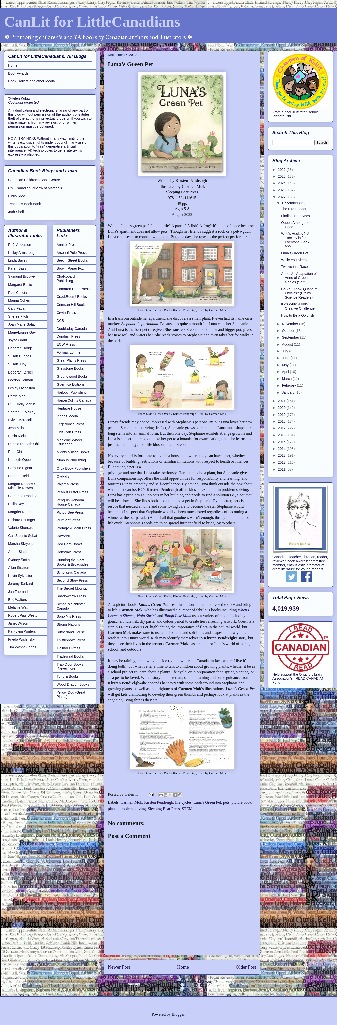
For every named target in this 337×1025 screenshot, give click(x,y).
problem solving (132, 809)
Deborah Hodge (20, 348)
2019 (282, 415)
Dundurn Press (68, 336)
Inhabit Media (67, 416)
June (286, 358)
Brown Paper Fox (70, 268)
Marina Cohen (19, 300)
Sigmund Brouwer (22, 276)
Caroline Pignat (20, 468)
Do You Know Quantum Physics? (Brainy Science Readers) (299, 293)
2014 (282, 449)
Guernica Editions (71, 384)
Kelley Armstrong (21, 253)
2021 (282, 401)
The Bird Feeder (293, 209)
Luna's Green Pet (207, 802)
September (291, 337)
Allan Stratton (18, 568)
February (289, 385)
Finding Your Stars (295, 216)
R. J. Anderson (19, 245)
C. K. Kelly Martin (21, 404)
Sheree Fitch (18, 316)
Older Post (246, 967)
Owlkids (63, 476)
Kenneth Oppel (19, 460)
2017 (282, 428)
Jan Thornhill (18, 592)
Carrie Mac (16, 396)
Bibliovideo (16, 196)
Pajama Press (68, 484)
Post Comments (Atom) (193, 982)
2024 (282, 183)
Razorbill (63, 536)
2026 (282, 170)
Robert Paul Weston (23, 615)
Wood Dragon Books (73, 684)
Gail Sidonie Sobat (22, 536)
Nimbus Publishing (71, 460)
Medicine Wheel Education (69, 442)
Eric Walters (17, 600)
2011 (282, 469)
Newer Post (119, 967)
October (288, 331)
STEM (187, 809)
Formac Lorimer (69, 352)
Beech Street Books (72, 260)
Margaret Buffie (20, 285)
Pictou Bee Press (70, 512)
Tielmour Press (68, 648)
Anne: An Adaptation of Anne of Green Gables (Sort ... (299, 278)
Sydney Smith (19, 560)
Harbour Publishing (72, 392)
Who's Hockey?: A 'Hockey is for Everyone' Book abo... (295, 240)
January (288, 392)
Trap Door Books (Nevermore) (70, 666)
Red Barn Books (69, 544)
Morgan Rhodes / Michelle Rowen (21, 486)
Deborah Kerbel (20, 372)
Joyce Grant (17, 340)
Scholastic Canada (71, 572)
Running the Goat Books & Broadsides (72, 562)
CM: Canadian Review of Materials (35, 188)
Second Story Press (72, 580)
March (287, 379)
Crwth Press (66, 313)
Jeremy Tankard (20, 584)
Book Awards (18, 73)
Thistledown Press (71, 640)
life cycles (183, 802)
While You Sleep (294, 260)
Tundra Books (68, 676)
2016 (282, 435)
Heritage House (69, 408)
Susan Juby (17, 364)
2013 (282, 455)
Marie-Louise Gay (22, 332)
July (285, 351)
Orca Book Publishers (74, 468)
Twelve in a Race (294, 267)
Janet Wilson (18, 623)
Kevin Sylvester (20, 576)
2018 (282, 421)
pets (226, 802)
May (285, 365)
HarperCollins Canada (74, 400)
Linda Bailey (17, 260)
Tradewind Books (70, 656)
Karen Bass (17, 268)
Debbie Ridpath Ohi (23, 444)
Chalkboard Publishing (66, 278)
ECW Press (66, 344)
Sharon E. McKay (21, 412)
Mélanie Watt (18, 607)
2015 (282, 442)
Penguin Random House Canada (70, 502)
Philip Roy (16, 504)
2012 (282, 462)
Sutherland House (71, 632)
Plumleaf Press (68, 520)
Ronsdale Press (69, 552)
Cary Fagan (17, 308)
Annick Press (67, 245)
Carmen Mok (131, 802)
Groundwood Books (72, 376)
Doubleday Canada (72, 329)
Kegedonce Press (71, 424)
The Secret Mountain (73, 588)
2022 (282, 197)
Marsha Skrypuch (21, 544)
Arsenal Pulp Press (72, 253)
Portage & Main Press (74, 528)
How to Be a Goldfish (297, 315)
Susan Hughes (19, 356)
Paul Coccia (17, 293)
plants (112, 809)
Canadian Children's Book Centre (34, 180)
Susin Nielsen (19, 436)
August (288, 344)
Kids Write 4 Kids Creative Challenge (298, 306)
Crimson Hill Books (71, 305)
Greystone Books (70, 368)
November (290, 324)
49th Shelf (16, 212)
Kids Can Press (69, 432)
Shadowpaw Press (71, 596)
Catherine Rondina (22, 496)
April (286, 372)
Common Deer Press (73, 289)
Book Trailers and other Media (31, 81)
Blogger (178, 1014)
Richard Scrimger (21, 520)
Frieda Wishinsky (21, 639)
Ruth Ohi (15, 452)
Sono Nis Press (69, 616)
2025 (282, 176)
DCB (60, 321)
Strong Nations (68, 624)
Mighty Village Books (73, 452)
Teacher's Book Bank (24, 204)
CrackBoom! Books (72, 297)
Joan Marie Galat (21, 324)
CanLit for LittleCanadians (92, 21)
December (290, 203)
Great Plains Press (71, 360)
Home (183, 967)
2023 (282, 190)
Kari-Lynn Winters (22, 631)
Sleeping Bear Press (164, 809)
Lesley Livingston (21, 388)
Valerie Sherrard (20, 528)
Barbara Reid (18, 476)
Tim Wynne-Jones (22, 647)
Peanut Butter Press (72, 492)
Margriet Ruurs (19, 512)
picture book (242, 802)
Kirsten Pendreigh (158, 802)
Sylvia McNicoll (20, 420)
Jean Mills (16, 428)
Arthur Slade (18, 552)
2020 (282, 408)
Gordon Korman (20, 380)
